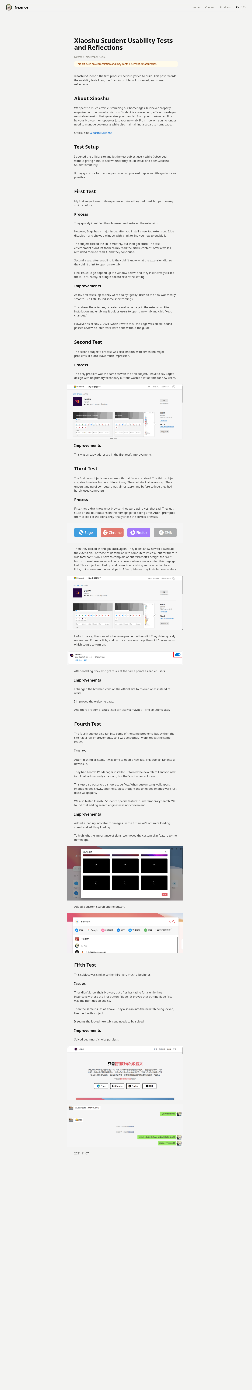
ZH (244, 7)
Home (196, 7)
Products (225, 7)
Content (210, 7)
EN (237, 7)
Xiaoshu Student (101, 133)
